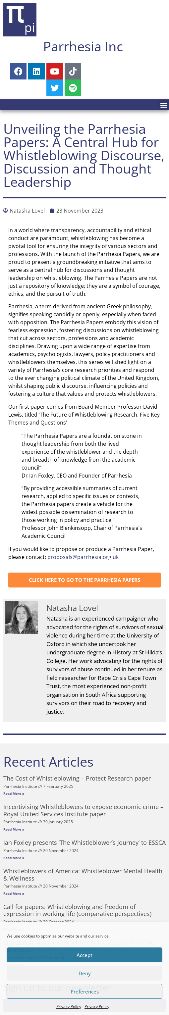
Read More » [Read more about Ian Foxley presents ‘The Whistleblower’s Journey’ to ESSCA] (13, 857)
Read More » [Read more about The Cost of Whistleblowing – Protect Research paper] (13, 793)
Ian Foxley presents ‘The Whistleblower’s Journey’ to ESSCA (84, 842)
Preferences (85, 991)
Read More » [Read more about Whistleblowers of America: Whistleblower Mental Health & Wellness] (13, 893)
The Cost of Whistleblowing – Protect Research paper (77, 778)
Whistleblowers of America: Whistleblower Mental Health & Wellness (82, 874)
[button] (163, 104)
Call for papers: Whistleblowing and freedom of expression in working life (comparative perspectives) (77, 910)
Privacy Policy (68, 1006)
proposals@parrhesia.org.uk (83, 557)
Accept (84, 955)
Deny (85, 973)
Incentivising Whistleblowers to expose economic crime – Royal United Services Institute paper (83, 810)
